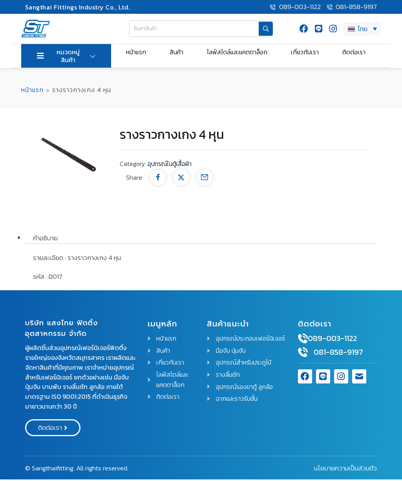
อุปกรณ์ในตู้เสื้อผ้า (171, 165)
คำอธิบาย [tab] (45, 239)
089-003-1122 (332, 340)
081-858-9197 (338, 354)
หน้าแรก (32, 91)
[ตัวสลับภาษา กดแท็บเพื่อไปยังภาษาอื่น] (362, 29)
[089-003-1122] (303, 340)
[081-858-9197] (303, 354)
